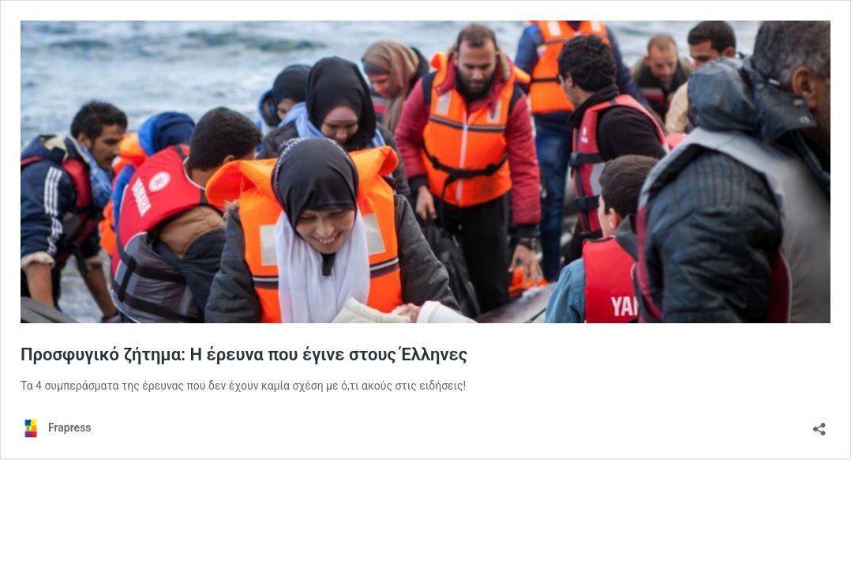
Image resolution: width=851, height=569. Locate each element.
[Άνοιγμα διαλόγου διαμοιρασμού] (819, 424)
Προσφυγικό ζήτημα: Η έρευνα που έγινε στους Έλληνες (244, 354)
